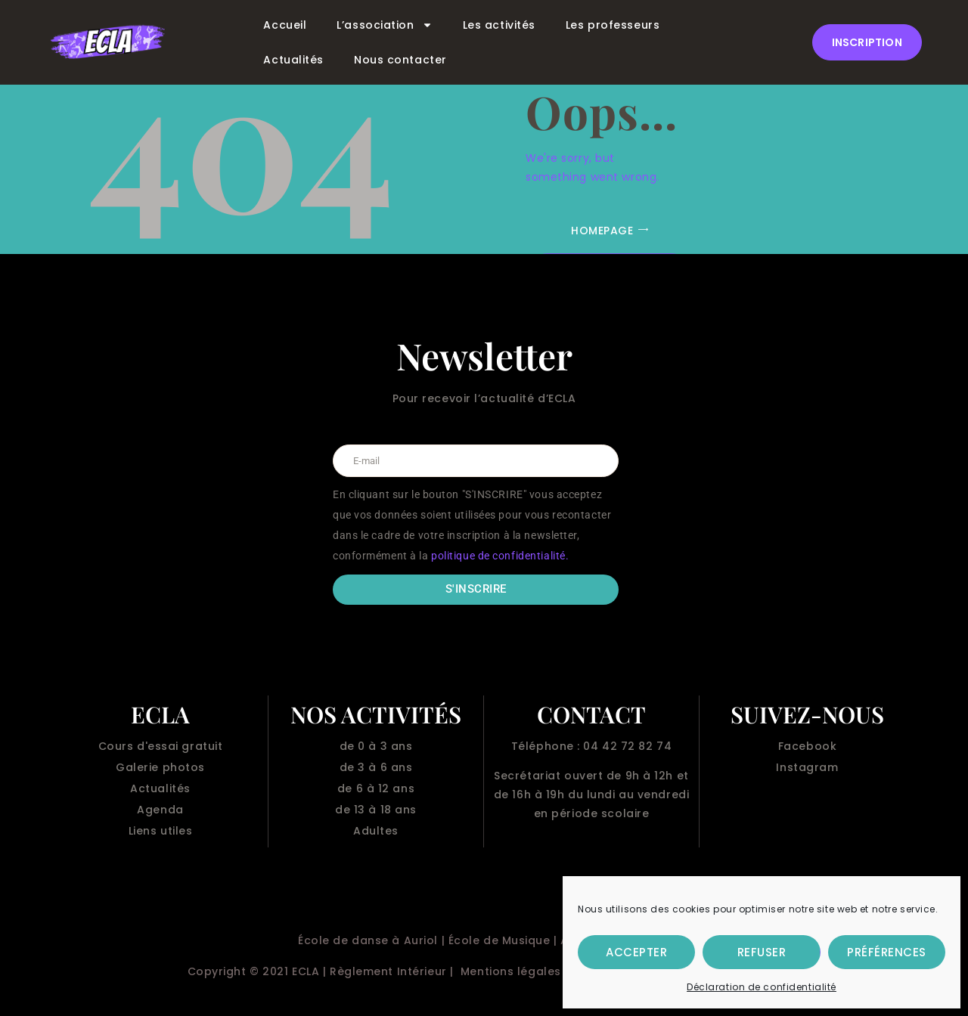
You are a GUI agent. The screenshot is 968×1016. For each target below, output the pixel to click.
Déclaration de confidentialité (761, 986)
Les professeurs (612, 25)
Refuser (761, 952)
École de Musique (499, 940)
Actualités (293, 59)
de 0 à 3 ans (376, 746)
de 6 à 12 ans (375, 788)
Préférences (886, 952)
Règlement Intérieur (388, 971)
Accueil (284, 25)
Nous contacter (400, 59)
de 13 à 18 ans (376, 809)
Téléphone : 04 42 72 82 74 (591, 746)
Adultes (376, 830)
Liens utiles (161, 830)
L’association (384, 25)
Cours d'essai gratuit (160, 746)
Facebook (807, 746)
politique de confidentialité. (500, 556)
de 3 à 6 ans (376, 767)
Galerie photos (160, 767)
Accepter (636, 952)
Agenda (160, 809)
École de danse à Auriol (368, 940)
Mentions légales (511, 971)
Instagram (807, 767)
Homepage (602, 230)
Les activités (499, 25)
